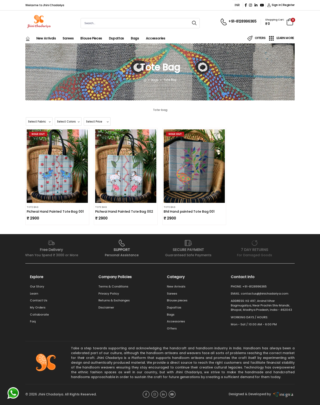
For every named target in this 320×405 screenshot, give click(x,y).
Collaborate (39, 314)
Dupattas (116, 38)
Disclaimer (106, 307)
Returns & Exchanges (114, 300)
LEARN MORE (281, 38)
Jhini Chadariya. (51, 394)
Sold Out (38, 134)
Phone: (236, 286)
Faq (33, 321)
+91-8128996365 (254, 286)
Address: (238, 301)
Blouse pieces (91, 38)
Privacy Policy (108, 293)
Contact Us (38, 300)
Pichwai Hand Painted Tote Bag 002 (124, 211)
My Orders (37, 307)
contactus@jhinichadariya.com (264, 293)
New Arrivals (46, 38)
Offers (172, 328)
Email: (235, 293)
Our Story (37, 286)
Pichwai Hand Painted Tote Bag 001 (55, 211)
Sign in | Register (281, 5)
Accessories (155, 38)
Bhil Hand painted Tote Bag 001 (189, 211)
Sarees (68, 38)
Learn (34, 293)
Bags (135, 38)
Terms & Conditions (113, 286)
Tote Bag (32, 207)
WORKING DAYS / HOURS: (249, 317)
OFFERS (256, 38)
